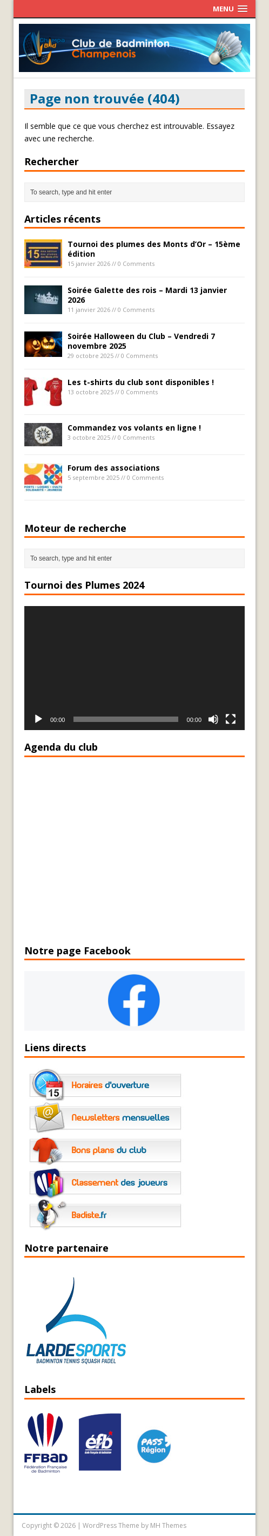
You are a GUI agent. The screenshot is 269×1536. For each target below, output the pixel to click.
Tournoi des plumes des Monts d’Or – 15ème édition (154, 249)
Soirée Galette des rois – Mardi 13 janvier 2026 (147, 295)
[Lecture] (38, 719)
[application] (134, 668)
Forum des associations (114, 468)
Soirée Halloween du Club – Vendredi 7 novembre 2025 (141, 341)
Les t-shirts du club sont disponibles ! (141, 382)
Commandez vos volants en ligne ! (134, 427)
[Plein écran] (230, 719)
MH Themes (168, 1525)
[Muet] (213, 719)
